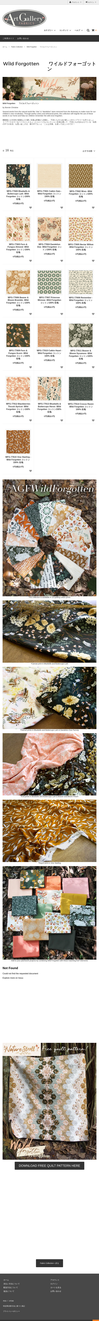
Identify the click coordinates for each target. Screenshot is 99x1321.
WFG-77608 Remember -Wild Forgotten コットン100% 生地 (81, 299)
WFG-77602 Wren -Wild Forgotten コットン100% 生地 (81, 193)
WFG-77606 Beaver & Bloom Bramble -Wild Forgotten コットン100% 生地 (18, 301)
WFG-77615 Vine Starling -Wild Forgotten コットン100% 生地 (18, 459)
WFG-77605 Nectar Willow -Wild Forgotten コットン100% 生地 (80, 246)
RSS (4, 1299)
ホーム (5, 47)
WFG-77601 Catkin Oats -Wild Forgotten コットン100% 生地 (49, 193)
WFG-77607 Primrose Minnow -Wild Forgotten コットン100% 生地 (49, 299)
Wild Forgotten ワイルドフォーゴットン (42, 47)
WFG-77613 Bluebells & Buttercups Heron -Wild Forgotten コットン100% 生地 (49, 407)
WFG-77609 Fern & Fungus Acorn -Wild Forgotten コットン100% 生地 (18, 354)
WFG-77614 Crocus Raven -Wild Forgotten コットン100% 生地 (81, 406)
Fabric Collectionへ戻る (49, 1262)
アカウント (75, 2)
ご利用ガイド (8, 38)
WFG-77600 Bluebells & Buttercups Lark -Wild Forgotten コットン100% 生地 (18, 194)
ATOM (10, 1299)
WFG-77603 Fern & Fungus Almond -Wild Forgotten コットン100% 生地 (18, 247)
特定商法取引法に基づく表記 (14, 1303)
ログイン (91, 2)
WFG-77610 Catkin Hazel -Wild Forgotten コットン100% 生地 (49, 352)
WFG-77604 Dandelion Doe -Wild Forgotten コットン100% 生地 (49, 246)
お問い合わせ (23, 38)
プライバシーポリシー (12, 1307)
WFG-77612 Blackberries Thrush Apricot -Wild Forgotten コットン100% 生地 (18, 407)
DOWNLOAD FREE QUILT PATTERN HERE (49, 1165)
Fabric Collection (17, 47)
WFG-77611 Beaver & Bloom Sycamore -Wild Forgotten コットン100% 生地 (81, 354)
